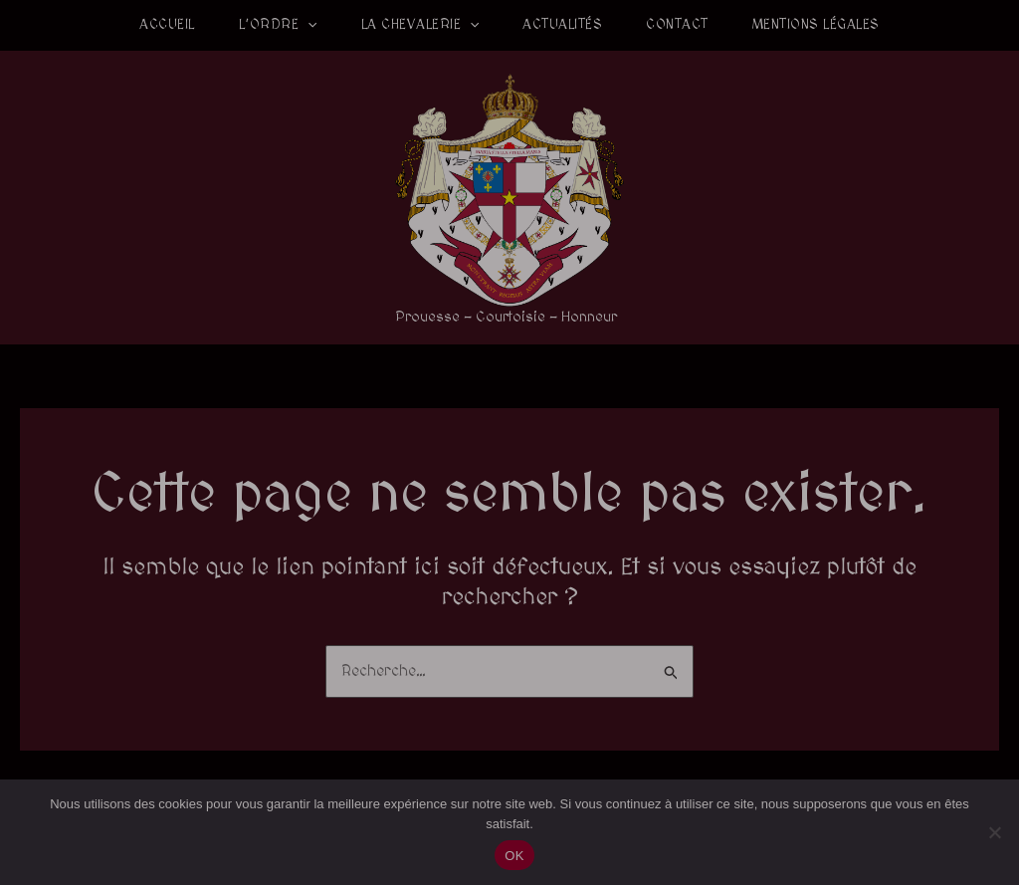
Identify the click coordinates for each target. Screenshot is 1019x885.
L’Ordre (278, 25)
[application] (307, 25)
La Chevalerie (420, 25)
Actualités (562, 25)
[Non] (994, 832)
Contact (677, 25)
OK (514, 855)
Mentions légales (816, 25)
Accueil (167, 25)
